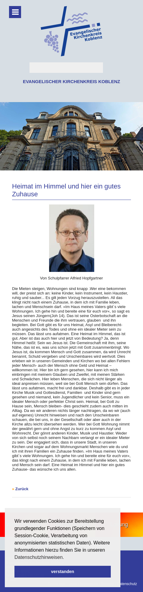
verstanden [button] (62, 571)
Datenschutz (127, 584)
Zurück (21, 489)
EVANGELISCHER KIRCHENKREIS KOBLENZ (71, 81)
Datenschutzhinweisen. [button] (39, 557)
